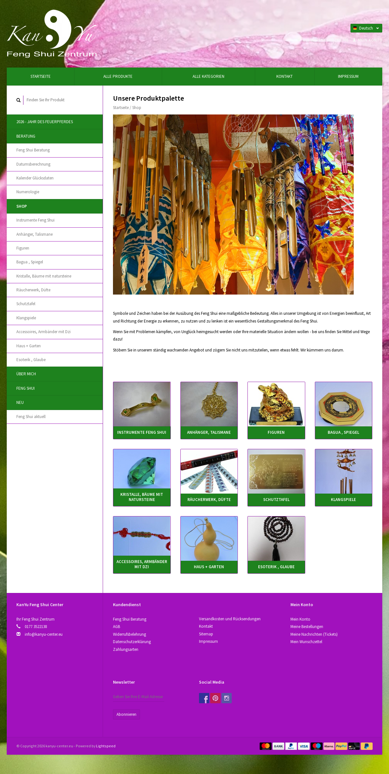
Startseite (40, 76)
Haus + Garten (28, 346)
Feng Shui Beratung (33, 150)
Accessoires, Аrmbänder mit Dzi (43, 331)
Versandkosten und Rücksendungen (230, 619)
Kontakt (284, 76)
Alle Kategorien (208, 76)
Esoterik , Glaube (31, 359)
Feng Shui (25, 388)
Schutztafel (25, 303)
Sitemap (206, 634)
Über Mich (26, 374)
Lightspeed (106, 745)
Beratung (25, 136)
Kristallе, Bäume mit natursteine (43, 276)
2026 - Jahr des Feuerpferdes (44, 121)
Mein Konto (367, 40)
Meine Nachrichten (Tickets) (314, 634)
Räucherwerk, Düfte (33, 290)
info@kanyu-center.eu (44, 634)
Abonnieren (126, 714)
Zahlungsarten (125, 649)
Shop (21, 206)
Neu (20, 402)
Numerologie (27, 192)
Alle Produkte (118, 76)
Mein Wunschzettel (306, 641)
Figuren (22, 248)
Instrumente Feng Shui (35, 220)
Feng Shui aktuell (31, 416)
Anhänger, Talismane (34, 234)
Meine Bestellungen (306, 626)
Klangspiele (26, 318)
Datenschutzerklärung (132, 641)
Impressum (348, 76)
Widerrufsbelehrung (129, 634)
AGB (116, 626)
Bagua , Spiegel (29, 262)
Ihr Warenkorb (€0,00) (324, 40)
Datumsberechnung (33, 164)
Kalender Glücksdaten (35, 178)
